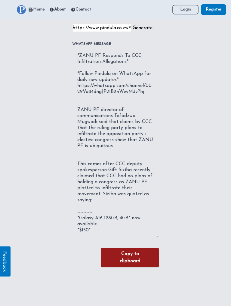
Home (36, 9)
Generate (142, 28)
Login (185, 9)
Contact (81, 9)
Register (213, 9)
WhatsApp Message (91, 44)
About (57, 9)
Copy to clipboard (130, 258)
